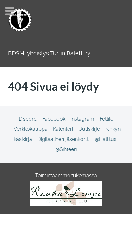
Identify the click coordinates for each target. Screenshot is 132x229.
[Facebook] (54, 119)
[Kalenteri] (63, 129)
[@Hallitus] (105, 139)
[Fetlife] (107, 119)
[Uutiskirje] (89, 129)
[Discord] (28, 119)
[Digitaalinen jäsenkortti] (64, 139)
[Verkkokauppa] (31, 129)
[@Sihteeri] (66, 149)
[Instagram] (83, 119)
